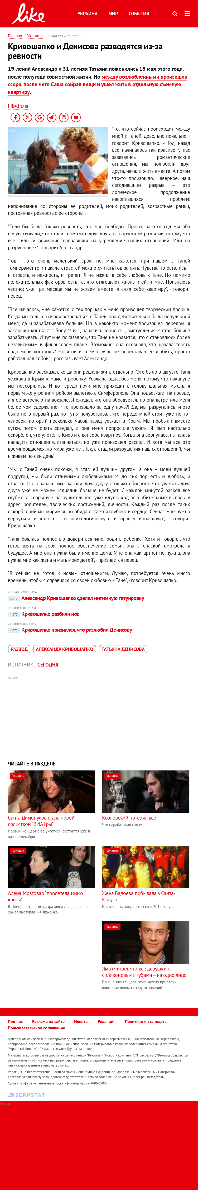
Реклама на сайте (48, 1021)
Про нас (15, 1021)
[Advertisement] (99, 718)
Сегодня (47, 664)
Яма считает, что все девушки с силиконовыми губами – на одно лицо (144, 971)
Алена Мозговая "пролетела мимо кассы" (45, 896)
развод (19, 649)
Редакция (106, 1021)
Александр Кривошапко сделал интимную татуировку (76, 598)
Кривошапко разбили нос (43, 613)
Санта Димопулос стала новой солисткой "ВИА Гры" (41, 820)
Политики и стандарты (146, 1021)
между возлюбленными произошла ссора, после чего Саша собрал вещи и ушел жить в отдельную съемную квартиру (97, 84)
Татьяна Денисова (123, 649)
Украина (88, 14)
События (139, 14)
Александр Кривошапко (64, 649)
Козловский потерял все (129, 817)
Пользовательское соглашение (36, 1027)
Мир (113, 14)
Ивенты (81, 1021)
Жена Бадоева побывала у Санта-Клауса (138, 896)
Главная (15, 35)
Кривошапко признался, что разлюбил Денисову (70, 629)
